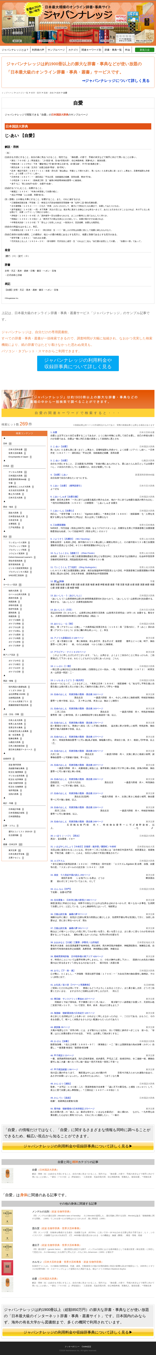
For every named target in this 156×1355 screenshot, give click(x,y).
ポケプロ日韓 (16, 672)
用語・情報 (10, 681)
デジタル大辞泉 (18, 472)
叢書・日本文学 (12, 844)
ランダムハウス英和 (19, 542)
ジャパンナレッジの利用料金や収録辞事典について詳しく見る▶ (78, 1146)
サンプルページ (56, 50)
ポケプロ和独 (16, 624)
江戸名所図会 (16, 527)
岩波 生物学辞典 (17, 783)
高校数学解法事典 (18, 768)
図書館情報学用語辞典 (20, 705)
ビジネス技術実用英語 (20, 568)
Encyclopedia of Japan (20, 457)
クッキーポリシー (72, 1347)
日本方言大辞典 (17, 498)
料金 (127, 50)
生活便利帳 (15, 835)
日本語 (8, 466)
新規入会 (145, 50)
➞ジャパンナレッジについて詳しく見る (116, 81)
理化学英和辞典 (17, 561)
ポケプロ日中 (16, 668)
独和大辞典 (15, 591)
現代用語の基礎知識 (19, 687)
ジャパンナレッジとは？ (15, 50)
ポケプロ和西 (16, 638)
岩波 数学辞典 (15, 765)
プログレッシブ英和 (19, 546)
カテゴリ (73, 50)
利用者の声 (38, 50)
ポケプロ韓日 (16, 664)
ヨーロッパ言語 (12, 584)
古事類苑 (14, 524)
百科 (7, 443)
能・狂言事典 (16, 735)
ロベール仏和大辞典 (19, 594)
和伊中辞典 (15, 609)
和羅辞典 (14, 616)
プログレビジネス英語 (20, 572)
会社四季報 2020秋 (19, 694)
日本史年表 (15, 520)
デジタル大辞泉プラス (20, 701)
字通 (12, 483)
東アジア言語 (11, 655)
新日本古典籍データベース (22, 749)
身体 (23, 1195)
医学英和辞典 (16, 564)
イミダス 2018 (17, 690)
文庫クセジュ (16, 858)
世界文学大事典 (17, 727)
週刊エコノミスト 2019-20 (22, 831)
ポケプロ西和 (16, 634)
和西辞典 (14, 602)
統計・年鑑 (10, 803)
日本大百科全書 (18, 449)
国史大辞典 (15, 513)
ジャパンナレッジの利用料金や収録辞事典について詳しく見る (78, 363)
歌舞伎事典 (15, 738)
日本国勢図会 (14, 816)
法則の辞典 (15, 794)
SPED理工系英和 (18, 575)
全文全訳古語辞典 (18, 490)
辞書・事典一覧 (113, 50)
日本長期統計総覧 (18, 813)
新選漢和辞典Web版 (19, 479)
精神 (75, 1162)
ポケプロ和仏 (16, 631)
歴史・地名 (10, 507)
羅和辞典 (14, 613)
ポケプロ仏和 (16, 627)
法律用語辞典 (16, 698)
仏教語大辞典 (16, 742)
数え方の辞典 (16, 494)
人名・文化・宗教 (13, 714)
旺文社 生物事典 (17, 787)
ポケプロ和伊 (16, 645)
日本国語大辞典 (18, 476)
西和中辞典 (15, 598)
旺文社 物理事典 (17, 772)
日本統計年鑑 (16, 809)
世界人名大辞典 (17, 724)
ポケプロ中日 (16, 661)
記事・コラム (11, 825)
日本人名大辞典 (17, 720)
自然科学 (9, 759)
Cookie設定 (86, 1347)
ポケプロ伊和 (16, 642)
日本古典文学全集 (19, 854)
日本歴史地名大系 (18, 516)
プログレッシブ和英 (19, 550)
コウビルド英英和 (18, 553)
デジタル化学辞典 (18, 776)
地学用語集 (15, 790)
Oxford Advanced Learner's (22, 557)
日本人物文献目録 (18, 746)
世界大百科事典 (17, 453)
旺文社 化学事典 (17, 779)
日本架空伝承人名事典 (20, 731)
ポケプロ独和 (16, 620)
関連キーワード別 (91, 50)
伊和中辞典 (15, 605)
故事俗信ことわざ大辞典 (21, 487)
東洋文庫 (15, 850)
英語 (7, 536)
